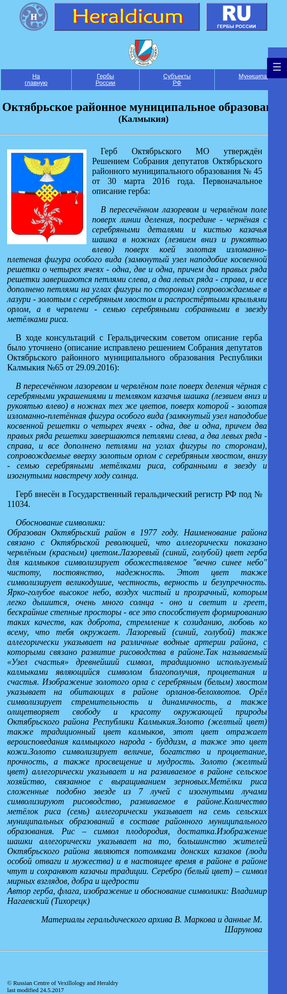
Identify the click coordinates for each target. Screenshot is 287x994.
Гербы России (105, 79)
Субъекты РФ (177, 79)
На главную (36, 79)
